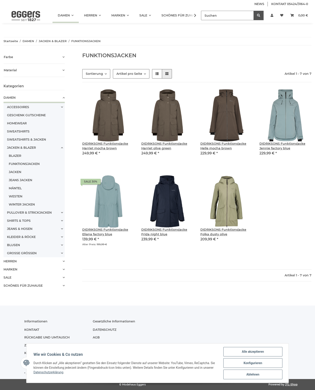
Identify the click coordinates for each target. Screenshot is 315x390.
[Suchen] (227, 15)
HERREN (10, 261)
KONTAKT (31, 330)
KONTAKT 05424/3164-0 (289, 4)
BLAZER (15, 156)
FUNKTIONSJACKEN (24, 164)
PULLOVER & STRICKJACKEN (29, 213)
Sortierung (94, 74)
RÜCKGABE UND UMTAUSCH (47, 337)
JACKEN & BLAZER (21, 148)
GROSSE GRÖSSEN (22, 253)
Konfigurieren (252, 363)
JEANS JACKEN (20, 180)
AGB (96, 337)
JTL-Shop (291, 384)
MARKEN (10, 269)
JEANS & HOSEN (19, 229)
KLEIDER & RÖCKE (21, 237)
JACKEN (15, 172)
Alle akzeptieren (253, 351)
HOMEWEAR (17, 123)
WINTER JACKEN (22, 204)
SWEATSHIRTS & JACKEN (26, 139)
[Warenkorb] (299, 15)
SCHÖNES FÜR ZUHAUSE (23, 286)
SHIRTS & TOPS (19, 221)
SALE (7, 277)
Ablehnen (252, 374)
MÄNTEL (15, 188)
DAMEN (10, 98)
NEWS (259, 4)
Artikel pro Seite (129, 74)
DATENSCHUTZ (104, 330)
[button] (272, 15)
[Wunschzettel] (282, 15)
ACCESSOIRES (18, 107)
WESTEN (15, 196)
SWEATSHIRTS (18, 131)
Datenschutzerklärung (48, 372)
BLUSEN (13, 245)
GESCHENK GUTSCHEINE (26, 115)
